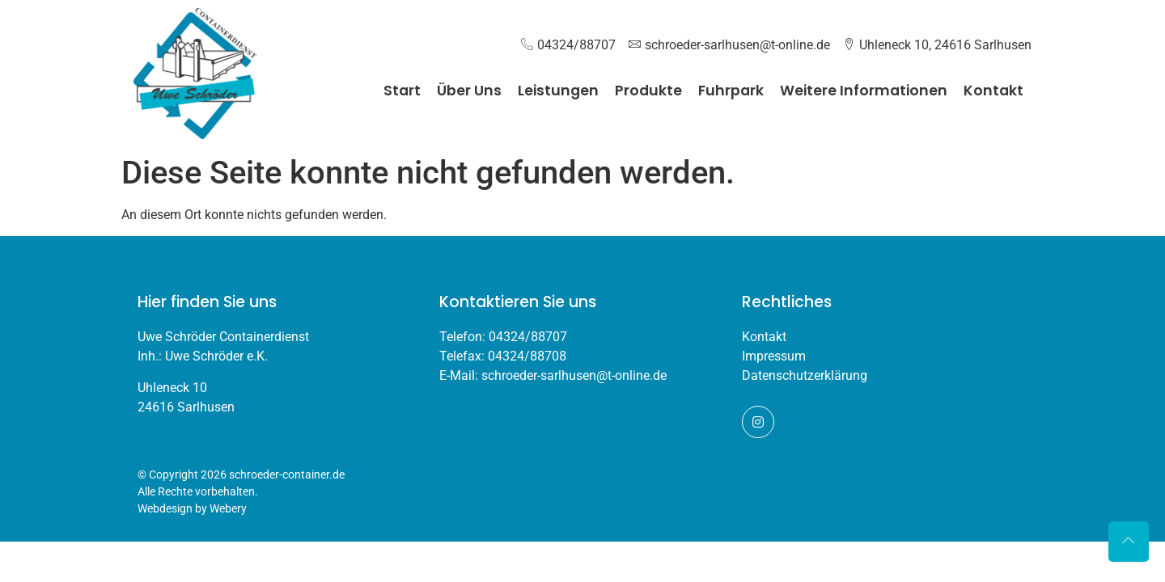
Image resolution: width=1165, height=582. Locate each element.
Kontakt (993, 90)
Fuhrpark (731, 90)
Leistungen (558, 90)
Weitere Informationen (863, 90)
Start (402, 90)
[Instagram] (758, 422)
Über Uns (469, 90)
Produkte (648, 90)
